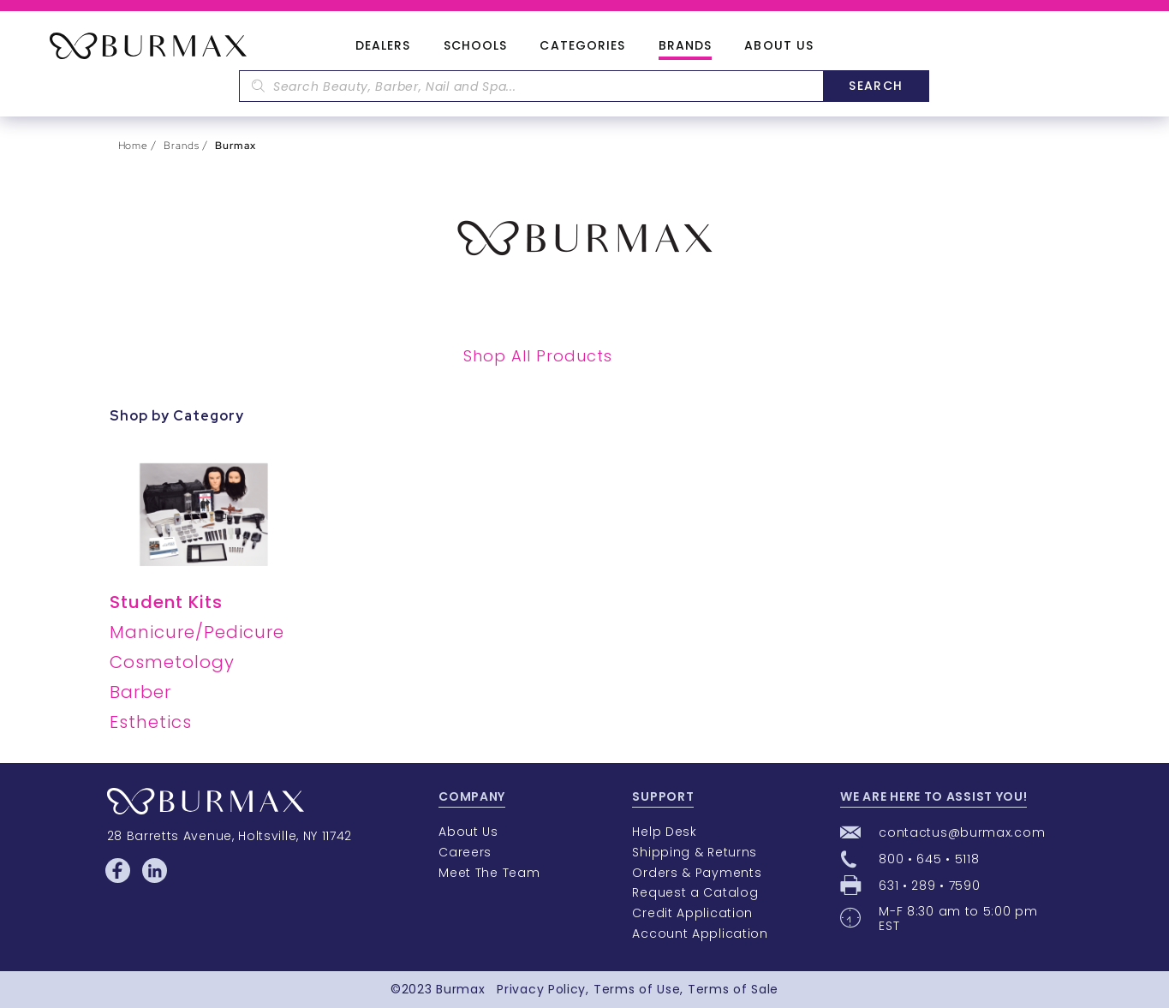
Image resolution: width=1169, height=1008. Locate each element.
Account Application (699, 933)
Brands (686, 46)
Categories (582, 46)
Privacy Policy (541, 989)
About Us (779, 46)
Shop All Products (537, 356)
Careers (465, 852)
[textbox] (531, 86)
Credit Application (692, 913)
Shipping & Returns (694, 852)
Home (133, 145)
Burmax (460, 989)
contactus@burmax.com (962, 832)
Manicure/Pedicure (197, 632)
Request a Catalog (695, 892)
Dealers (383, 46)
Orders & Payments (696, 872)
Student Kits (166, 602)
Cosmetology (172, 662)
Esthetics (151, 722)
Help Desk (664, 831)
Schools (476, 46)
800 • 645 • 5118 (929, 859)
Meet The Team (489, 872)
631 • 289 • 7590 (929, 885)
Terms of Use (636, 989)
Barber (140, 692)
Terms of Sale (733, 989)
